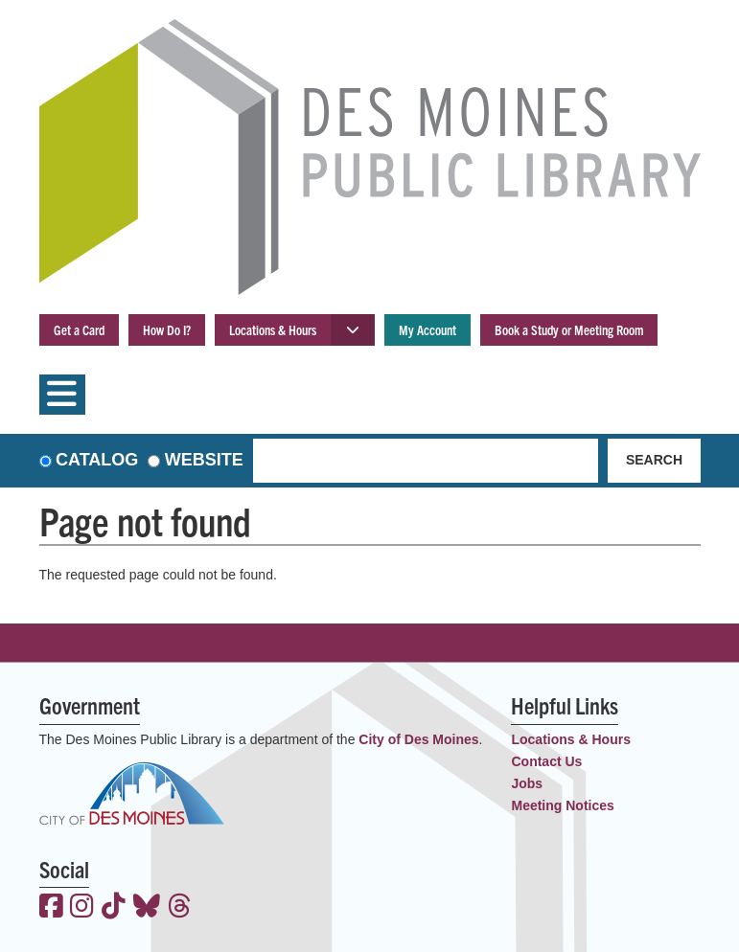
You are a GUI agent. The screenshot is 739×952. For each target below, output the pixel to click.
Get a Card (79, 329)
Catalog (97, 459)
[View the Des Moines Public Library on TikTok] (114, 908)
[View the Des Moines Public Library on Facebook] (51, 908)
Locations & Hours (272, 329)
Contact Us (546, 761)
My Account (427, 329)
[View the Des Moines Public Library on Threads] (180, 908)
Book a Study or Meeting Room (569, 329)
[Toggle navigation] (62, 394)
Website (204, 459)
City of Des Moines (418, 739)
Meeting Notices (562, 805)
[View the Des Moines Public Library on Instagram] (82, 908)
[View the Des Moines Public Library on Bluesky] (146, 908)
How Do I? (167, 329)
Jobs (527, 783)
